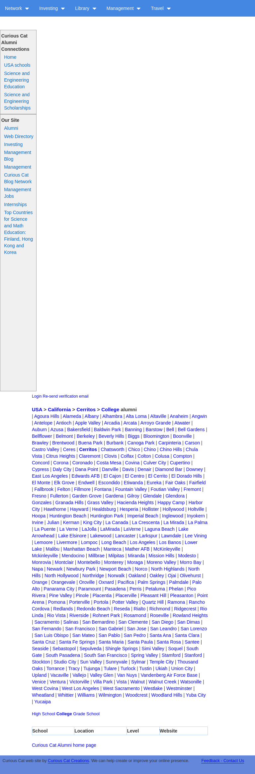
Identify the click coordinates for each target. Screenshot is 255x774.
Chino (150, 449)
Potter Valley (125, 602)
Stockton (41, 661)
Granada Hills (69, 502)
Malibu (52, 549)
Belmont (64, 436)
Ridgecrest (185, 608)
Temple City (161, 661)
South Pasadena (63, 655)
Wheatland (43, 695)
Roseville (159, 615)
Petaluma (155, 588)
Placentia (102, 595)
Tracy (74, 668)
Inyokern (196, 515)
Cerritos (86, 409)
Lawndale (171, 535)
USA (37, 409)
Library (86, 8)
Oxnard (106, 582)
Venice (39, 681)
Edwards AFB (86, 476)
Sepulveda (91, 648)
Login (37, 396)
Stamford (171, 655)
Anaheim (179, 416)
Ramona (176, 602)
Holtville (196, 509)
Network (17, 8)
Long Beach (113, 542)
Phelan (176, 588)
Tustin (145, 668)
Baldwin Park (107, 429)
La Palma (198, 522)
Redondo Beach (93, 608)
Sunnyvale (116, 661)
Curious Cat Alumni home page (64, 745)
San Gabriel (111, 628)
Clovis (110, 456)
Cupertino (180, 462)
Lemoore (44, 542)
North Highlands (167, 569)
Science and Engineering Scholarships (17, 101)
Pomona (56, 602)
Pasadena (115, 588)
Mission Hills (161, 555)
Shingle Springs (121, 648)
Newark (54, 569)
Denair (144, 469)
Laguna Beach (159, 529)
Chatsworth (113, 449)
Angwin (199, 416)
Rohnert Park (106, 615)
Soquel (175, 648)
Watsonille (191, 681)
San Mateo (83, 635)
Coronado (82, 462)
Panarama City (59, 588)
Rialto (139, 608)
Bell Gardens (191, 429)
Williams (86, 695)
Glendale (152, 496)
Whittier (65, 695)
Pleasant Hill (153, 595)
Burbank (115, 442)
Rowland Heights (190, 615)
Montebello (88, 562)
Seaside (40, 648)
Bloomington (156, 436)
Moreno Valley (161, 562)
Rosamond (135, 615)
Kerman (71, 522)
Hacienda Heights (135, 502)
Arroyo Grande (155, 423)
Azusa (56, 429)
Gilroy (133, 496)
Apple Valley (88, 423)
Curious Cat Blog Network (18, 178)
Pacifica (126, 582)
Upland (39, 675)
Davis (128, 469)
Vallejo (79, 675)
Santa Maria (111, 642)
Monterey (113, 562)
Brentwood (63, 442)
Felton (63, 489)
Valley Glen (102, 675)
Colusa (162, 456)
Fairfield (197, 482)
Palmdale (178, 582)
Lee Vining (196, 535)
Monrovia (41, 562)
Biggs (133, 436)
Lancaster (125, 535)
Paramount (89, 588)
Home (10, 57)
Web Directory (18, 136)
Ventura (57, 681)
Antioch (64, 423)
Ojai (172, 575)
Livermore (66, 542)
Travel (161, 8)
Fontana (102, 489)
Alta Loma (136, 416)
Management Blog (17, 156)
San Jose (136, 628)
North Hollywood (61, 575)
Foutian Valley (165, 489)
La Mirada (173, 522)
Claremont (90, 456)
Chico (134, 449)
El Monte (41, 482)
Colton (144, 456)
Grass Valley (100, 502)
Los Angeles (142, 542)
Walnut (137, 681)
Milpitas (116, 555)
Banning (133, 429)
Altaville (158, 416)
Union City (182, 668)
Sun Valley (91, 661)
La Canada (117, 522)
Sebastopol (64, 648)
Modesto (187, 555)
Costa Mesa (109, 462)
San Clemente (133, 622)
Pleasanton (181, 595)
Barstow (154, 429)
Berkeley (86, 436)
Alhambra (112, 416)
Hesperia (129, 509)
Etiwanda (133, 482)
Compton (182, 456)
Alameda (72, 416)
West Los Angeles (80, 688)
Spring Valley (144, 655)
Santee (192, 642)
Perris (135, 588)
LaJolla (89, 529)
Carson (192, 442)
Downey (194, 469)
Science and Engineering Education (17, 80)
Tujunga (91, 668)
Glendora (175, 496)
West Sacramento (121, 688)
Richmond (159, 608)
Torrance (55, 668)
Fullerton (59, 496)
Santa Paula (140, 642)
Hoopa (38, 515)
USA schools (17, 65)
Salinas (70, 622)
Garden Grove (87, 496)
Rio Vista (56, 615)
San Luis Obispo (52, 635)
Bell (170, 429)
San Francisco (80, 628)
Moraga (135, 562)
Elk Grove (64, 482)
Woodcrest (136, 695)
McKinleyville (166, 549)
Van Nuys (127, 675)
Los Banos (170, 542)
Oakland (137, 575)
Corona (60, 462)
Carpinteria (169, 442)
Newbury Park (81, 569)
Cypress (40, 469)
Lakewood (100, 535)
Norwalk (116, 575)
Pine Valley (60, 595)
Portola (101, 602)
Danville (110, 469)
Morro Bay (191, 562)
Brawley (40, 442)
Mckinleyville (45, 555)
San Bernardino (98, 622)
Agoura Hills (46, 416)
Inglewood (172, 515)
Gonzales (41, 502)
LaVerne (132, 529)
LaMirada (110, 529)
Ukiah (161, 668)
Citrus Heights (60, 456)
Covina (132, 462)
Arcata (130, 423)
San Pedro (135, 635)
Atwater (182, 423)
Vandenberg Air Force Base (169, 675)
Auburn (39, 429)
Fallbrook (44, 489)
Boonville (182, 436)
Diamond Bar (168, 469)
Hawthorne (55, 509)
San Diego (162, 622)
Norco (141, 569)
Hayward (79, 509)
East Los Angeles (50, 476)
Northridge (93, 575)
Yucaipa (42, 701)
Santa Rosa (169, 642)
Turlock (128, 668)
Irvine (37, 522)
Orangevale (63, 582)
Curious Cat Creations (68, 760)
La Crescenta (146, 522)
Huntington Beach (67, 515)
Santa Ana (160, 635)
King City (92, 522)
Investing (52, 8)
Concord (40, 462)
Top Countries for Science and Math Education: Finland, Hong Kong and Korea (18, 232)
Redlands (63, 608)
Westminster (179, 688)
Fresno (39, 496)
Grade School (86, 713)
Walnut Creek (162, 681)
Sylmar (138, 661)
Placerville (126, 595)
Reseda (122, 608)
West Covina (45, 688)
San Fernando (46, 628)
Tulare (110, 668)
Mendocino (73, 555)
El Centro (134, 476)
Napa (37, 569)
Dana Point (86, 469)
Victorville (79, 681)
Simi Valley (153, 648)
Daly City (62, 469)
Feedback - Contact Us (222, 760)
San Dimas (188, 622)
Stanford (193, 655)
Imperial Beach (142, 515)
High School (43, 713)
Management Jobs (17, 193)
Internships (15, 204)
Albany (92, 416)
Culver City (154, 462)
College (110, 409)
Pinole (82, 595)
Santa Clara (187, 635)
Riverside (79, 615)
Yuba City (196, 695)
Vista (122, 681)
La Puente (45, 529)
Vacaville (59, 675)
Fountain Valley (131, 489)
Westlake (152, 688)
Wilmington (110, 695)
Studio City (65, 661)
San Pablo (109, 635)
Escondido (109, 482)
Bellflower (42, 436)
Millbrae (96, 555)
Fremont (192, 489)
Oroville (87, 582)
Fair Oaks (175, 482)
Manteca (113, 549)
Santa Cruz (43, 642)
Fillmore (82, 489)
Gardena (114, 496)
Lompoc (89, 542)
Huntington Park (106, 515)
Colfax (127, 456)
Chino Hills (171, 449)
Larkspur (148, 535)
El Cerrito (157, 476)
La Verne (68, 529)
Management (124, 8)
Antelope (43, 423)
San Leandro (163, 628)
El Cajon (112, 476)
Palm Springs (151, 582)
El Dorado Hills (186, 476)
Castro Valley (45, 449)
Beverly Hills (111, 436)
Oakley (156, 575)
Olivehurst (190, 575)
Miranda (136, 555)
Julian (53, 522)
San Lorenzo (194, 628)
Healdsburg (104, 509)
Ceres (69, 449)
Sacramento (47, 622)
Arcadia (112, 423)
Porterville (79, 602)
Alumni (11, 128)
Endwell (86, 482)
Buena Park (90, 442)
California (59, 409)
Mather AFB (137, 549)
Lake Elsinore (72, 535)
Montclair (64, 562)
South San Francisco (105, 655)
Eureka (154, 482)
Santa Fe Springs (77, 642)
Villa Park (103, 681)
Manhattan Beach (81, 549)
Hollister (150, 509)
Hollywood (173, 509)
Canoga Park (141, 442)
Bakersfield (78, 429)
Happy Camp (171, 502)
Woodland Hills (166, 695)
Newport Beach (115, 569)
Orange (39, 582)
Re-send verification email (66, 396)
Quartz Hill (153, 602)
